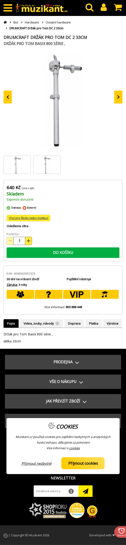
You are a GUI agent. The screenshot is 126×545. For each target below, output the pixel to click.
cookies (74, 448)
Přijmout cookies (83, 463)
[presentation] (8, 97)
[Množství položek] (19, 241)
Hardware (32, 22)
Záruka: (12, 285)
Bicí (15, 22)
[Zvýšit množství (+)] (28, 241)
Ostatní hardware (58, 22)
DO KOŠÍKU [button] (63, 252)
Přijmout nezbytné (36, 463)
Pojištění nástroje (79, 279)
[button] (63, 362)
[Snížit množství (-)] (10, 241)
